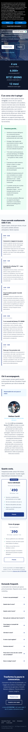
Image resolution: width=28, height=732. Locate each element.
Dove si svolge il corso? (9, 661)
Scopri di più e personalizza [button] (14, 26)
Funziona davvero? (8, 646)
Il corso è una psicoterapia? (10, 597)
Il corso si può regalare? (9, 639)
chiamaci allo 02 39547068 (19, 571)
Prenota (14, 514)
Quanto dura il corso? (9, 604)
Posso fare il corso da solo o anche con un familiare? (12, 653)
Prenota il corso (8, 47)
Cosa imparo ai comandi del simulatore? (10, 625)
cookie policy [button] (12, 10)
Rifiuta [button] (7, 22)
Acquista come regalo (14, 702)
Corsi (14, 721)
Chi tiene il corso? (8, 632)
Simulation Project (5, 721)
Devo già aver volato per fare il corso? (13, 618)
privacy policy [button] (7, 6)
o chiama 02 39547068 (8, 52)
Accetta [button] (20, 22)
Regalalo (20, 47)
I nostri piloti (9, 722)
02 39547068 (10, 707)
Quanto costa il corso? (9, 611)
